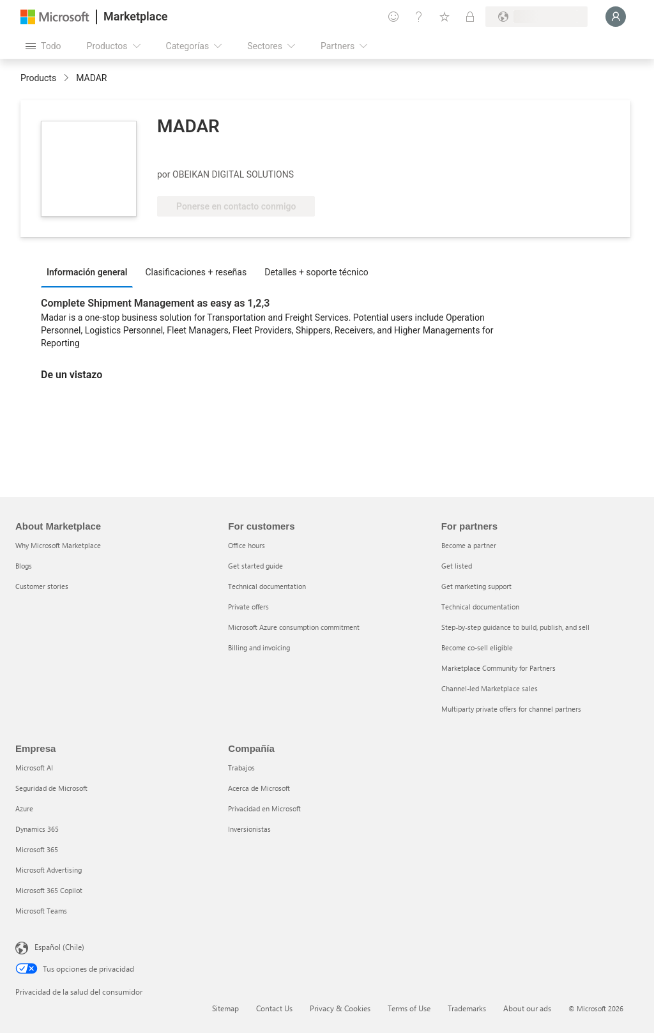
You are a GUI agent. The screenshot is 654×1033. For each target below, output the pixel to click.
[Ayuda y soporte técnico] (419, 16)
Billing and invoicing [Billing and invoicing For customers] (259, 647)
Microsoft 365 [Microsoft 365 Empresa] (36, 849)
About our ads (527, 1008)
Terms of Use (409, 1008)
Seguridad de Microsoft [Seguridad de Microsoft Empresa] (51, 788)
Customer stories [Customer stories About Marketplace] (41, 586)
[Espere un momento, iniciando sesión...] (616, 16)
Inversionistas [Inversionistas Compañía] (249, 829)
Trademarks (467, 1008)
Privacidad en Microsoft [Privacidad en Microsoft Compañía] (264, 808)
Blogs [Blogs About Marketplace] (23, 565)
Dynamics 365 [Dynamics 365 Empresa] (37, 829)
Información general (87, 272)
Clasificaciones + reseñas (196, 272)
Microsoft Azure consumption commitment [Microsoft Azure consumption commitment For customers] (294, 627)
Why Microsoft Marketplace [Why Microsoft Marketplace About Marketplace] (58, 545)
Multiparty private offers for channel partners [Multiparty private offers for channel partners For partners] (511, 709)
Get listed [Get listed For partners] (456, 565)
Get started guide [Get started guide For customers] (255, 565)
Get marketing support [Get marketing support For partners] (476, 586)
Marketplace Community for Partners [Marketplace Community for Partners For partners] (498, 668)
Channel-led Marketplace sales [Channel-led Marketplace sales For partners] (489, 688)
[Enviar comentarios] (393, 16)
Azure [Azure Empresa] (24, 808)
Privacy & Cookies (340, 1008)
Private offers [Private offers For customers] (248, 606)
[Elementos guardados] (444, 16)
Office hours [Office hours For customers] (246, 545)
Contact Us (274, 1008)
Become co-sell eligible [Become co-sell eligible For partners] (477, 647)
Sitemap (225, 1008)
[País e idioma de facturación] (536, 16)
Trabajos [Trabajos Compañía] (241, 767)
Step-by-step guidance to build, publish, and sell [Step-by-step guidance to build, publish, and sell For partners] (515, 627)
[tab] (90, 271)
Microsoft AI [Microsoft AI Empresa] (34, 767)
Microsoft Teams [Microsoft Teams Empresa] (41, 910)
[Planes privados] (470, 16)
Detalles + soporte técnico (316, 272)
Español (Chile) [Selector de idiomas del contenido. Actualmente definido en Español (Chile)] (59, 947)
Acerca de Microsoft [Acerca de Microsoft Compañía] (259, 788)
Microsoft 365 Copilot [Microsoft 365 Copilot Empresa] (48, 890)
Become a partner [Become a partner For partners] (468, 545)
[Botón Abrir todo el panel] (43, 46)
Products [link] (38, 78)
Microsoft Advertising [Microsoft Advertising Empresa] (48, 870)
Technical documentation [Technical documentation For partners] (480, 606)
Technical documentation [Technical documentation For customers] (267, 586)
